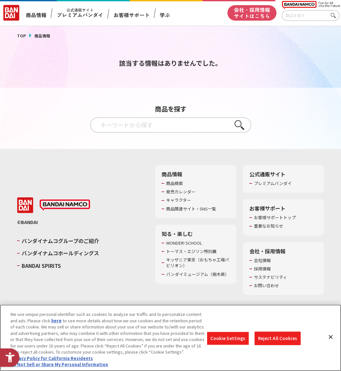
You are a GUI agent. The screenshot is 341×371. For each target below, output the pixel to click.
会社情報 (262, 260)
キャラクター (178, 200)
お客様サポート (131, 15)
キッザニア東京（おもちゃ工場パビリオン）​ (197, 262)
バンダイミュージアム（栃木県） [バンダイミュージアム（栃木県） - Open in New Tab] (197, 274)
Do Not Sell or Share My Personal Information (59, 364)
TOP (21, 35)
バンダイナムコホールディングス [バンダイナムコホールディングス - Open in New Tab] (60, 253)
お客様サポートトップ (275, 217)
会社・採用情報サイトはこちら (252, 13)
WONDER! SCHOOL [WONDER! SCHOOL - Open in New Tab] (184, 243)
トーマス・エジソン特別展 (191, 251)
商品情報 (42, 35)
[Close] (331, 337)
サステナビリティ (270, 277)
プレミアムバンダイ (273, 183)
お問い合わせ (266, 285)
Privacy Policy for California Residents (51, 358)
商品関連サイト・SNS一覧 (191, 209)
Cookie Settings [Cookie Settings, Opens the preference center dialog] (228, 338)
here (56, 320)
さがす (335, 15)
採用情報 (262, 269)
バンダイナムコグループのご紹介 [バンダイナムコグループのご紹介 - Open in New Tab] (60, 240)
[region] (170, 338)
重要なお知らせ (268, 226)
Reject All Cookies (277, 338)
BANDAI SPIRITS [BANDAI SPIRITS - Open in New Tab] (41, 265)
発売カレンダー (181, 192)
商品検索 (174, 183)
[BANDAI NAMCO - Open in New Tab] (65, 205)
